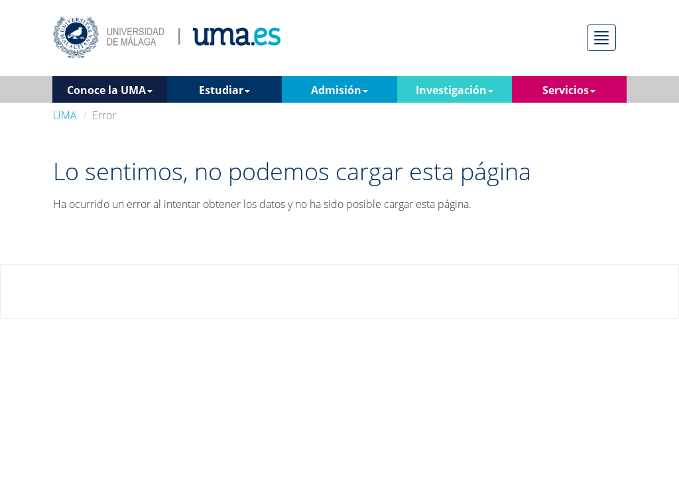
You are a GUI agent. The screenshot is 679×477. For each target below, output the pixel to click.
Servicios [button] (568, 90)
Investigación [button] (454, 90)
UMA (65, 115)
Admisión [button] (339, 90)
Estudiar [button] (224, 90)
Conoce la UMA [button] (110, 90)
